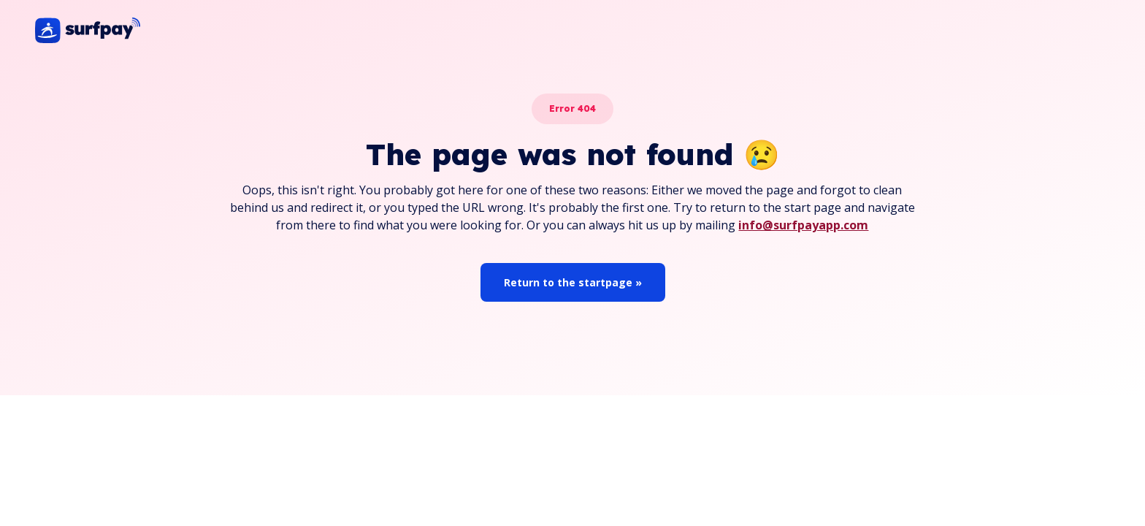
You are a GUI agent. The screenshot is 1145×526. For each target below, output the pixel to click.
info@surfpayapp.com (803, 225)
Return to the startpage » (573, 282)
